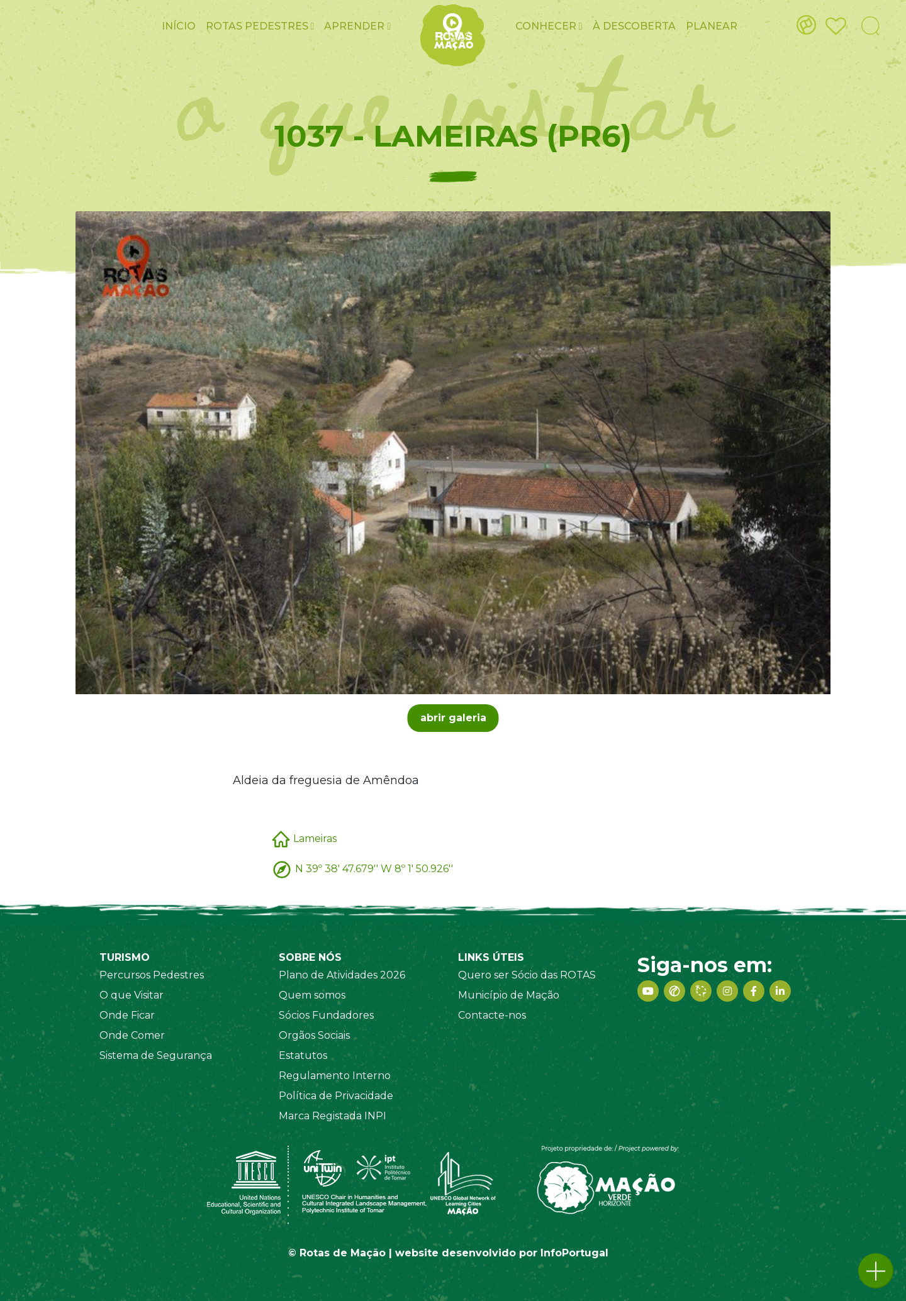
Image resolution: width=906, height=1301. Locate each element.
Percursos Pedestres (151, 975)
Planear (711, 26)
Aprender (357, 26)
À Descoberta (634, 26)
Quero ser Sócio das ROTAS (527, 975)
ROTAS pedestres (260, 26)
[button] (875, 1270)
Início (179, 26)
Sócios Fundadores (326, 1015)
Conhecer (549, 26)
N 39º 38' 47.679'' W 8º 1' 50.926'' (374, 869)
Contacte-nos (492, 1015)
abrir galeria (453, 718)
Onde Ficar (127, 1015)
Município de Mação (508, 995)
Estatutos (303, 1055)
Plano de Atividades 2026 (342, 975)
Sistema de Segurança (155, 1055)
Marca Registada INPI (332, 1116)
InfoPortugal (574, 1253)
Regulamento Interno (335, 1076)
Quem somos (312, 995)
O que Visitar (131, 995)
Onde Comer (132, 1035)
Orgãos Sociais (314, 1035)
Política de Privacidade (336, 1096)
